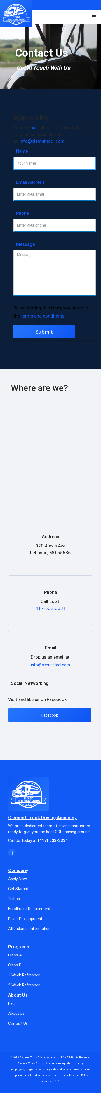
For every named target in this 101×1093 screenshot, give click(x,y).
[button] (94, 17)
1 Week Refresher (24, 975)
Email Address (30, 182)
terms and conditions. (43, 316)
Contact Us (18, 1023)
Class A (15, 955)
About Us (16, 1013)
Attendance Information (29, 928)
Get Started (18, 888)
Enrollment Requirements (30, 908)
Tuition (14, 898)
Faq (11, 1003)
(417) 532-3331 (53, 840)
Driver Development (25, 918)
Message (25, 244)
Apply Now (17, 878)
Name (22, 151)
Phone (22, 213)
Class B (15, 965)
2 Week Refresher (24, 985)
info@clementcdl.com (42, 141)
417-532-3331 (51, 608)
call (33, 127)
